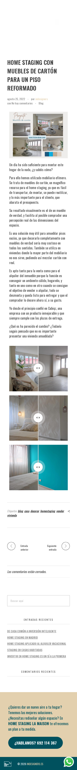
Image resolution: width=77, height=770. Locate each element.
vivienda (12, 515)
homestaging (47, 511)
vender (60, 511)
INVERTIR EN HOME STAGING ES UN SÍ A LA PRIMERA (36, 656)
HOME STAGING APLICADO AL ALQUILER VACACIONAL (36, 643)
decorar (34, 511)
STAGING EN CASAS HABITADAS (24, 650)
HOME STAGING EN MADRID (22, 637)
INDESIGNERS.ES (35, 764)
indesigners (41, 99)
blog (20, 511)
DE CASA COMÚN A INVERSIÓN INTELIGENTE (31, 631)
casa (26, 511)
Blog (41, 103)
